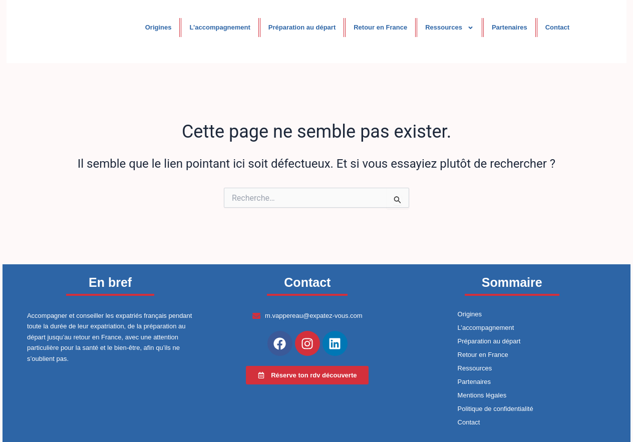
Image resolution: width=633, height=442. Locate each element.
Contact (557, 27)
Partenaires (509, 27)
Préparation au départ (302, 27)
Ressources (449, 28)
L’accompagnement (219, 27)
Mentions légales (482, 395)
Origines (158, 27)
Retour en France (380, 27)
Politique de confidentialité (495, 408)
